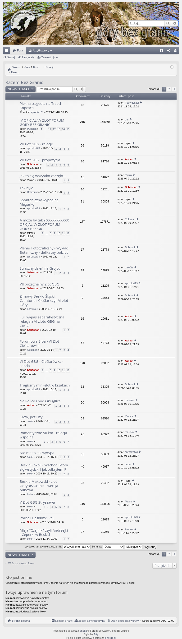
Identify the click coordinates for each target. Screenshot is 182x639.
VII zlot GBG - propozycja (40, 155)
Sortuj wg (108, 541)
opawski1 (32, 304)
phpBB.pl (110, 632)
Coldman (130, 214)
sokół (30, 416)
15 (68, 124)
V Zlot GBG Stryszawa (37, 497)
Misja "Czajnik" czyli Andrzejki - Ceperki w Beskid (44, 527)
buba (30, 489)
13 (58, 124)
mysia (128, 170)
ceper (128, 459)
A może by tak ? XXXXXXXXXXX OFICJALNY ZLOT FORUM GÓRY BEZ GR (44, 219)
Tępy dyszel (132, 97)
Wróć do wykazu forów (21, 558)
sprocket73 (37, 107)
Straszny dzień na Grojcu (40, 263)
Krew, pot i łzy (31, 412)
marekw (129, 395)
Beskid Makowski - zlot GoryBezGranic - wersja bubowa (39, 480)
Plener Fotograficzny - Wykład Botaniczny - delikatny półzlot (44, 245)
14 (63, 124)
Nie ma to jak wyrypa (37, 448)
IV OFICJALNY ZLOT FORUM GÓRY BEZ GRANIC (42, 117)
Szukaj (167, 23)
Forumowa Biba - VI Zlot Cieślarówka (39, 338)
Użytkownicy (41, 50)
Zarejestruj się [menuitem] (176, 51)
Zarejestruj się (49, 57)
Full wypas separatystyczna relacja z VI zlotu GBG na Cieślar (42, 316)
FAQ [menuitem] (163, 51)
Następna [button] (174, 84)
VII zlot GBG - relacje (36, 139)
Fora (20, 50)
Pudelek (31, 123)
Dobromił (32, 187)
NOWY (18, 84)
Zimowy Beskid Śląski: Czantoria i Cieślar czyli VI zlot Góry (44, 295)
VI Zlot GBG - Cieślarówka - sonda (41, 358)
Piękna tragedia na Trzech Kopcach (41, 100)
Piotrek (129, 411)
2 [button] (169, 84)
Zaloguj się (28, 57)
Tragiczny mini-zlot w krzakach (45, 380)
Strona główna (21, 615)
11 (49, 124)
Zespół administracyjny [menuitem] (91, 615)
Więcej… (7, 51)
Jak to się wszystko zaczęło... (43, 171)
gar (127, 114)
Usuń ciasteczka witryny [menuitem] (125, 615)
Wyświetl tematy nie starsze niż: (58, 541)
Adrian (129, 154)
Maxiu (128, 496)
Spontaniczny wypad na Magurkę (39, 197)
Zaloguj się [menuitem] (169, 51)
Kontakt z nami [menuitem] (64, 615)
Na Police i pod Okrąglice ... (42, 396)
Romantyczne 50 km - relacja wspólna (43, 430)
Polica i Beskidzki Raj (37, 513)
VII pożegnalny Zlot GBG (39, 279)
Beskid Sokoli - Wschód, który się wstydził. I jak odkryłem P (44, 462)
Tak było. (27, 183)
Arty (96, 629)
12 (54, 124)
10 (58, 228)
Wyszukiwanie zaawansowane (174, 23)
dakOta (129, 262)
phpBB (83, 625)
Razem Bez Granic (24, 77)
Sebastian (33, 159)
